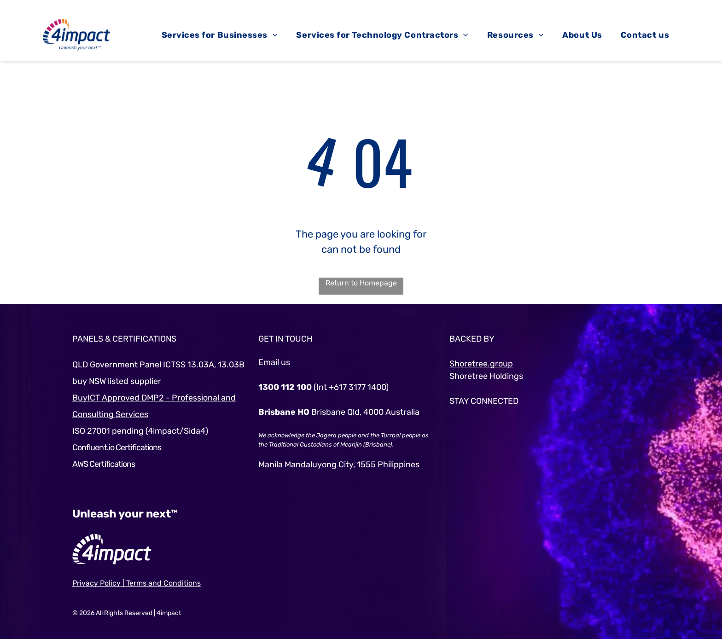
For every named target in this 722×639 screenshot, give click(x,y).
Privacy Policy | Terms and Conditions (136, 583)
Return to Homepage (361, 283)
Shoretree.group (481, 364)
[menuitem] (219, 35)
